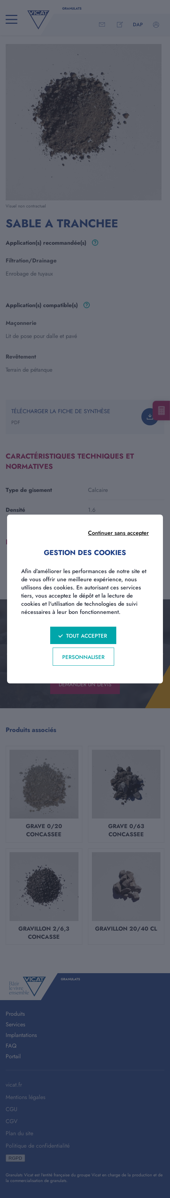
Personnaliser (83, 657)
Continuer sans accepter (118, 533)
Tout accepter (86, 636)
